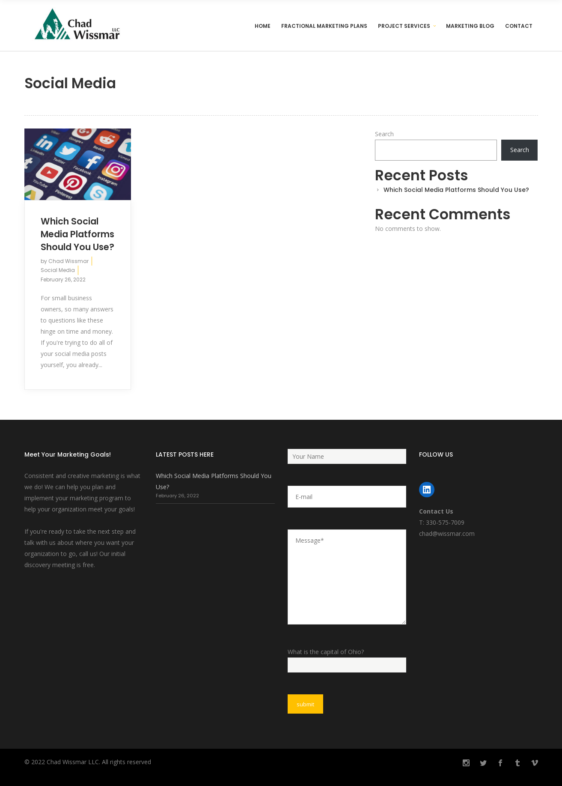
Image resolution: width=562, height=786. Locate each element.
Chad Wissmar (68, 261)
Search (384, 134)
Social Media (58, 270)
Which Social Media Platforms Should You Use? (77, 234)
